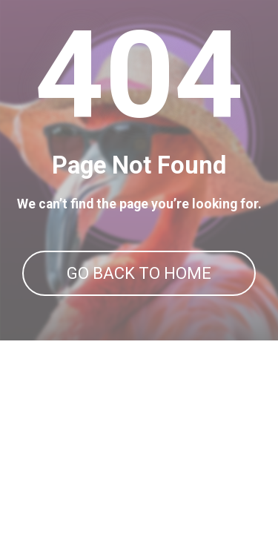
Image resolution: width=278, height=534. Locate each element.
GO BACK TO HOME (139, 273)
